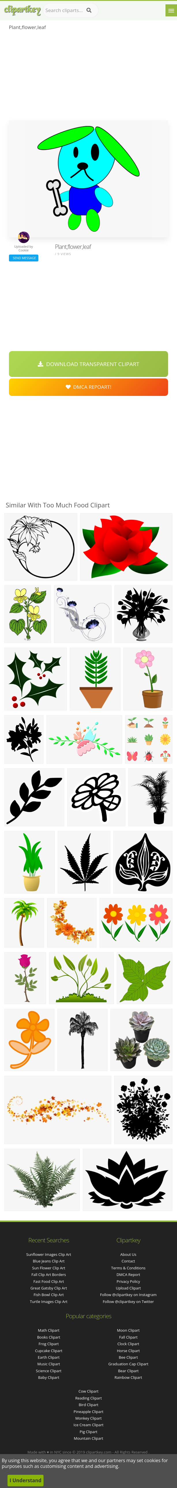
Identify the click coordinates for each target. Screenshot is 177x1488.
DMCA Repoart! (88, 387)
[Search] (89, 10)
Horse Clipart (128, 1350)
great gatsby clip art (48, 1288)
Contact (128, 1261)
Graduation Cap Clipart (128, 1363)
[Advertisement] (88, 77)
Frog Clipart (49, 1343)
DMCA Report (128, 1274)
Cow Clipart (88, 1391)
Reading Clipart (88, 1398)
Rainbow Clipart (128, 1377)
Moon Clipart (128, 1330)
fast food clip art (48, 1281)
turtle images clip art (48, 1301)
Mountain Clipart (88, 1438)
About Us (128, 1254)
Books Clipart (48, 1337)
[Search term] (71, 10)
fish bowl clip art (48, 1294)
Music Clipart (48, 1363)
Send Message (23, 258)
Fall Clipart (128, 1337)
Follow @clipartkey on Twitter (128, 1301)
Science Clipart (49, 1370)
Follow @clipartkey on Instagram (128, 1294)
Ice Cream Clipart (88, 1424)
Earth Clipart (49, 1357)
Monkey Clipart (88, 1418)
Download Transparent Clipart (88, 364)
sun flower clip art (48, 1268)
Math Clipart (48, 1330)
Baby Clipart (48, 1377)
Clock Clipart (128, 1343)
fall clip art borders (48, 1274)
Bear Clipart (128, 1370)
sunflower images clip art (48, 1254)
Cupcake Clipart (48, 1350)
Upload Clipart (128, 1288)
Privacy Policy (128, 1281)
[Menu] (171, 10)
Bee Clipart (128, 1357)
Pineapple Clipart (88, 1411)
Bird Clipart (88, 1404)
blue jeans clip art (49, 1261)
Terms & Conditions (128, 1268)
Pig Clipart (88, 1431)
